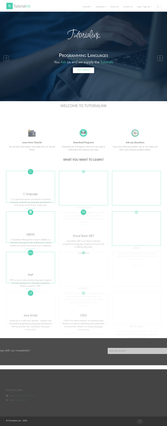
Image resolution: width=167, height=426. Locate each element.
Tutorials (87, 7)
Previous (6, 58)
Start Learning (83, 70)
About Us (115, 7)
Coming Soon (30, 343)
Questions (101, 7)
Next (160, 58)
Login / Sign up (144, 7)
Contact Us (128, 7)
